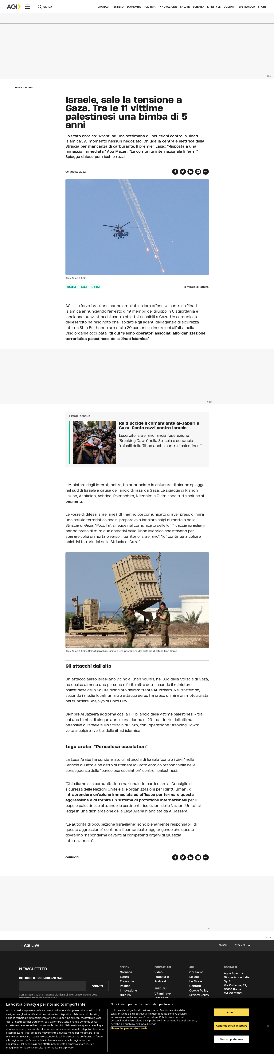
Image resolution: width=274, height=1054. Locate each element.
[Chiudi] (268, 1025)
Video (158, 972)
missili (96, 287)
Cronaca (104, 7)
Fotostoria (162, 977)
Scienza (198, 7)
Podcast (160, 981)
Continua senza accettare (231, 1025)
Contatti (195, 986)
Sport (262, 7)
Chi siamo (196, 972)
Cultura (230, 7)
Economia (134, 7)
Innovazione (168, 7)
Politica (150, 7)
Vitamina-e (163, 993)
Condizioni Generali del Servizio (38, 998)
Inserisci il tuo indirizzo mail (41, 978)
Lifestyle (214, 7)
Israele (71, 287)
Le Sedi (194, 977)
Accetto (231, 1012)
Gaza (84, 287)
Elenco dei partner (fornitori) (129, 1028)
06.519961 (236, 993)
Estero (119, 7)
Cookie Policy (198, 990)
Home (18, 87)
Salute (185, 7)
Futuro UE (162, 998)
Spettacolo (247, 7)
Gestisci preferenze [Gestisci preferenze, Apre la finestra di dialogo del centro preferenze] (232, 1039)
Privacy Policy (199, 995)
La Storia (195, 981)
